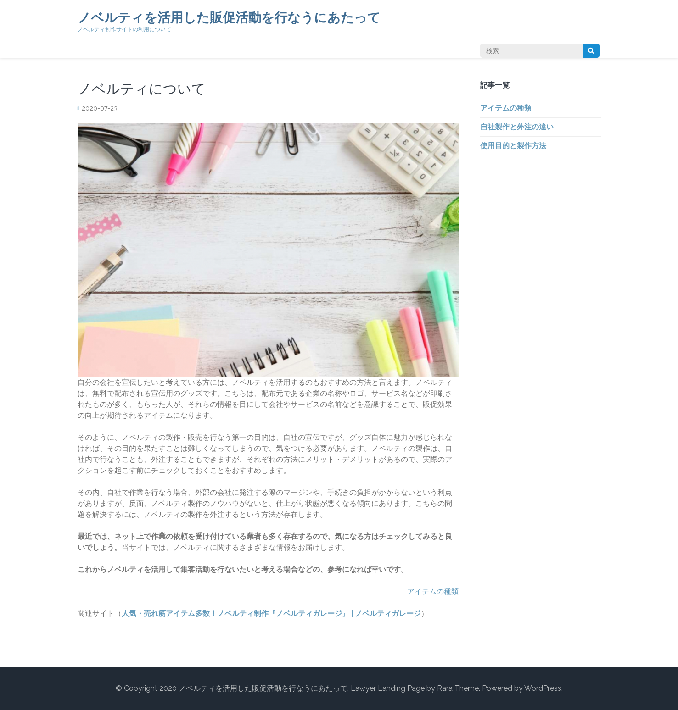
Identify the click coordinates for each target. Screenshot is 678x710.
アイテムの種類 (433, 591)
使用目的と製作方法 (513, 145)
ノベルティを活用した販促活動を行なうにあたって (229, 17)
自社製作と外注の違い (517, 126)
